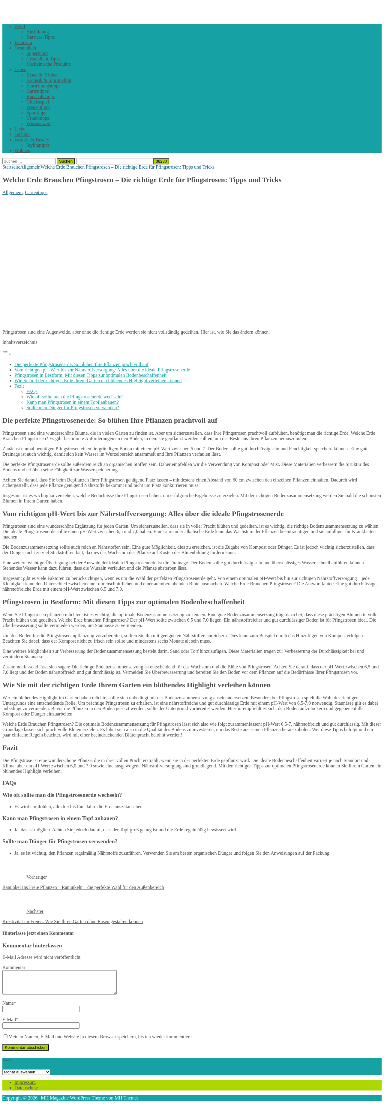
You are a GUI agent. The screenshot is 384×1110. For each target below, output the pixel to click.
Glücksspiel (37, 101)
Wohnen (22, 150)
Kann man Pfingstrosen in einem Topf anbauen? (72, 402)
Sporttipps (36, 112)
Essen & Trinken (42, 74)
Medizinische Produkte (48, 64)
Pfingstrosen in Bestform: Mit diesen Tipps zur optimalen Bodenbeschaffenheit (90, 375)
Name (8, 1007)
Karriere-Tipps (40, 37)
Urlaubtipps (37, 118)
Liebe (19, 128)
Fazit (19, 385)
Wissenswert (38, 123)
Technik (22, 134)
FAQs (32, 391)
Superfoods (37, 53)
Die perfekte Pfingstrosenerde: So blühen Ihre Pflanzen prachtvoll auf (81, 364)
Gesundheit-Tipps (43, 58)
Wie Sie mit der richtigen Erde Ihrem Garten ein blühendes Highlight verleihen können (98, 380)
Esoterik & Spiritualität (48, 80)
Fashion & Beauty (31, 139)
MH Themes (127, 1102)
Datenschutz (26, 1092)
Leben (20, 69)
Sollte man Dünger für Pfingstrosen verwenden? (72, 407)
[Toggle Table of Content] (6, 354)
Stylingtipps (38, 145)
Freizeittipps (38, 107)
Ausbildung (37, 31)
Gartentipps (37, 91)
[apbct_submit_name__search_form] (161, 161)
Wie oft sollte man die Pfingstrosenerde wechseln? (75, 396)
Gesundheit (25, 47)
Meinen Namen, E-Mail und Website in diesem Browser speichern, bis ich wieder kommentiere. (100, 1041)
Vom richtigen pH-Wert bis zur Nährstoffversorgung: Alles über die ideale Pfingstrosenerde (102, 369)
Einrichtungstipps (43, 85)
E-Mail (9, 1024)
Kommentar (13, 967)
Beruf (19, 26)
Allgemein (12, 192)
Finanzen (23, 42)
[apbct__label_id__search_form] (114, 161)
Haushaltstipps (40, 96)
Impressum (25, 1086)
